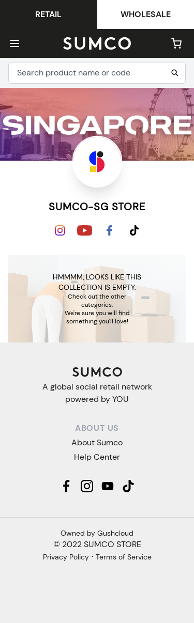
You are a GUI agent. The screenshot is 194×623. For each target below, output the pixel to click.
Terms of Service (124, 557)
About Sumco (97, 442)
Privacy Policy (66, 557)
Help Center (97, 456)
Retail (48, 14)
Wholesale (146, 14)
